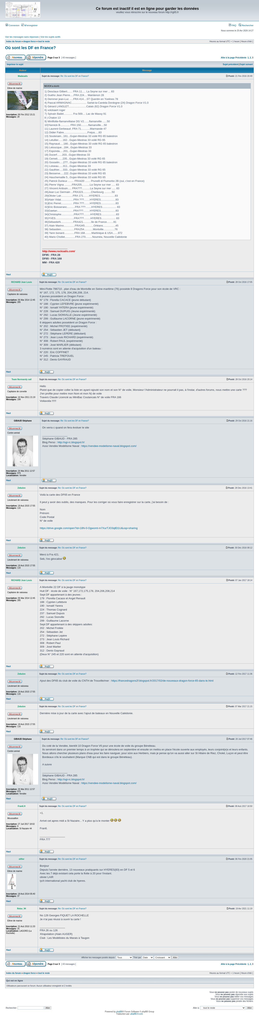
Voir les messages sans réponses (22, 37)
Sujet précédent (230, 64)
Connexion (12, 25)
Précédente (240, 58)
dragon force (29, 41)
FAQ (232, 25)
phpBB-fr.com (136, 1014)
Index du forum (13, 41)
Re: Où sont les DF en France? (74, 76)
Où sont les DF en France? (30, 47)
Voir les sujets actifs (50, 37)
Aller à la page (228, 58)
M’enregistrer (29, 25)
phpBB (119, 1011)
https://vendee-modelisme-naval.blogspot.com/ (109, 445)
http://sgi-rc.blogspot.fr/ (70, 442)
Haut (8, 274)
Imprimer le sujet (15, 64)
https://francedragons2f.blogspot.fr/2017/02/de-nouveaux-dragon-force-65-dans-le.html (162, 680)
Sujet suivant (246, 64)
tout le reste (44, 41)
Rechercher (246, 25)
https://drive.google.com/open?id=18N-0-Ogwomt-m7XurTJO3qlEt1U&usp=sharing (89, 528)
